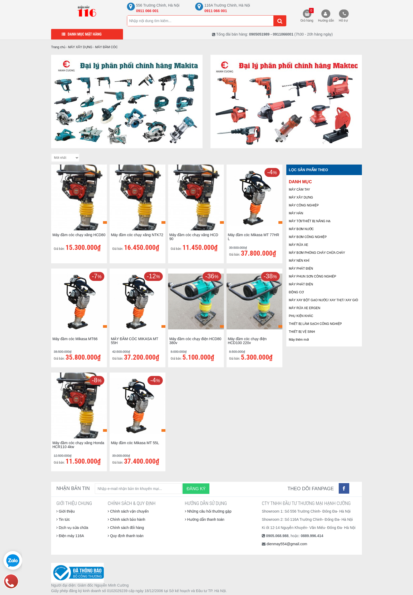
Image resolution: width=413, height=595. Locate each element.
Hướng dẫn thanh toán (204, 519)
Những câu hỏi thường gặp (208, 511)
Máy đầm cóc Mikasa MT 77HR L (253, 237)
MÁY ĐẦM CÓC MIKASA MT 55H (134, 341)
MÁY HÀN (296, 213)
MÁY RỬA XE (298, 245)
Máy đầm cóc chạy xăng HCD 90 (193, 237)
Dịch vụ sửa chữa (72, 527)
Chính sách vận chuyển (128, 511)
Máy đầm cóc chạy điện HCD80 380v (195, 341)
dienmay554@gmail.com (287, 544)
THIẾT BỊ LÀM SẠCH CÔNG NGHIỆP (315, 324)
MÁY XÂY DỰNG (301, 197)
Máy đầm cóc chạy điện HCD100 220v (247, 341)
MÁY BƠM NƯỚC (301, 229)
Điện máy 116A (70, 536)
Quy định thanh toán (126, 536)
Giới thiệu (65, 511)
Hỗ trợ (343, 20)
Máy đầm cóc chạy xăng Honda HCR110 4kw (78, 445)
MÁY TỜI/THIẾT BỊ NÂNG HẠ (310, 221)
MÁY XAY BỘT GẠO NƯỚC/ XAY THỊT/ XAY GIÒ (323, 300)
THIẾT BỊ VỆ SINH (302, 332)
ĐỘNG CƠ (296, 292)
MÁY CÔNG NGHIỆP (304, 205)
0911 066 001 (147, 11)
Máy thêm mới (299, 339)
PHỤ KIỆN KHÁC (301, 316)
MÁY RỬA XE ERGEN (304, 308)
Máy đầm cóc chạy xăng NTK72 (137, 235)
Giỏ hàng (307, 15)
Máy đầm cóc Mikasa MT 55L (135, 443)
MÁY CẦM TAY (299, 189)
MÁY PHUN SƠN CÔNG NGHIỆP (312, 276)
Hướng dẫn (326, 20)
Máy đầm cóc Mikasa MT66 (74, 339)
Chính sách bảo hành (126, 519)
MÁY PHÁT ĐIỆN (301, 268)
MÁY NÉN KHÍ (299, 260)
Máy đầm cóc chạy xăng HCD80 (78, 235)
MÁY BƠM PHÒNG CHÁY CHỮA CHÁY (317, 253)
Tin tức (63, 519)
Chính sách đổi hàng (126, 527)
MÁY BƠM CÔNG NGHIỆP (308, 237)
